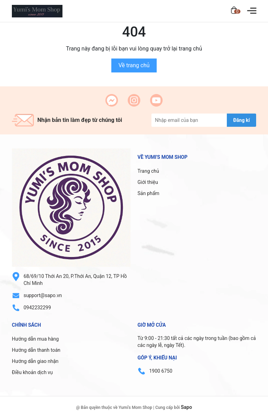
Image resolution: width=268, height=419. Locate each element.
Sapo (186, 407)
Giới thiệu (147, 182)
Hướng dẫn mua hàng (35, 339)
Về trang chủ (133, 65)
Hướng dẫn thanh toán (36, 350)
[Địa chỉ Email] (203, 120)
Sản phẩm (148, 193)
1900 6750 (160, 371)
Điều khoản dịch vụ (32, 372)
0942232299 (37, 307)
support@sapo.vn (42, 295)
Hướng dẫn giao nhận (35, 361)
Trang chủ (148, 171)
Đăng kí (241, 120)
